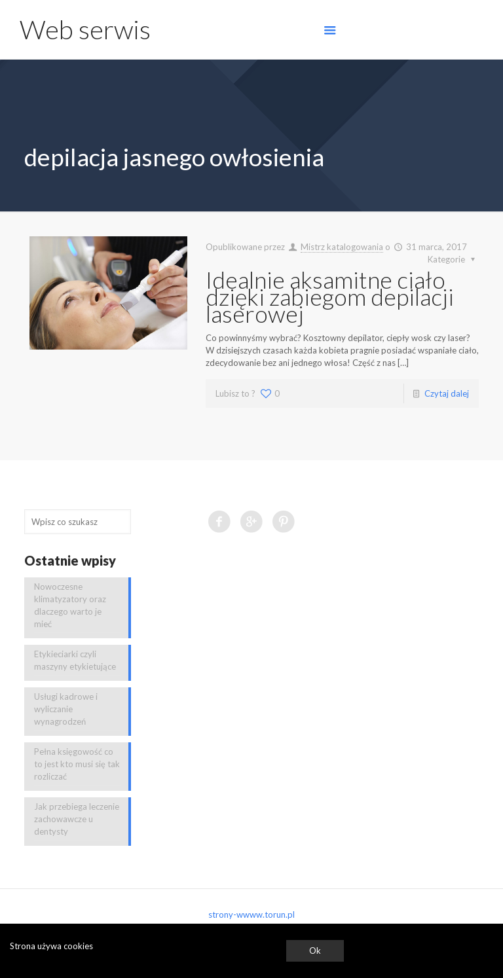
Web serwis (85, 29)
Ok (315, 950)
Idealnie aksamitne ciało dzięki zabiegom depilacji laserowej (330, 296)
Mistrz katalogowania (342, 247)
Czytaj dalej (446, 393)
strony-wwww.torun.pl (251, 914)
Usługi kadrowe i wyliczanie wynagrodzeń (66, 709)
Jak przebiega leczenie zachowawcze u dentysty (76, 819)
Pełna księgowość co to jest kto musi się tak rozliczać (77, 764)
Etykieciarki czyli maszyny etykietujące (75, 660)
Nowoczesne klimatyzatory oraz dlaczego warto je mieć (70, 605)
